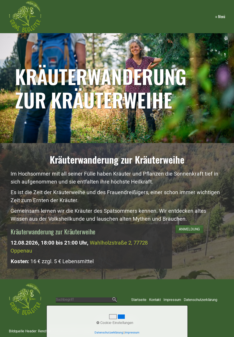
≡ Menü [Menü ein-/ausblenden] (220, 16)
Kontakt (155, 300)
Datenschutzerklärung (200, 300)
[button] (189, 229)
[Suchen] (114, 300)
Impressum (172, 300)
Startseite (138, 300)
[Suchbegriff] (86, 300)
